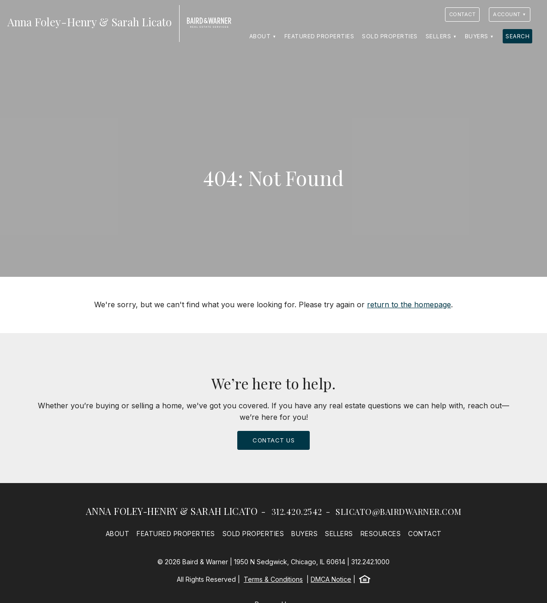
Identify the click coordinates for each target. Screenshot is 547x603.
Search (517, 36)
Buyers (476, 36)
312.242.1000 (370, 562)
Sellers (438, 36)
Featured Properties (319, 36)
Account (507, 14)
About (260, 36)
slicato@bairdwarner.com (399, 511)
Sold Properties (390, 36)
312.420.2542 (296, 511)
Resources (381, 533)
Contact (462, 14)
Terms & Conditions (273, 579)
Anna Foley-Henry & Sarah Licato (172, 511)
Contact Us (273, 440)
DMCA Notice (331, 579)
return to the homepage (409, 304)
